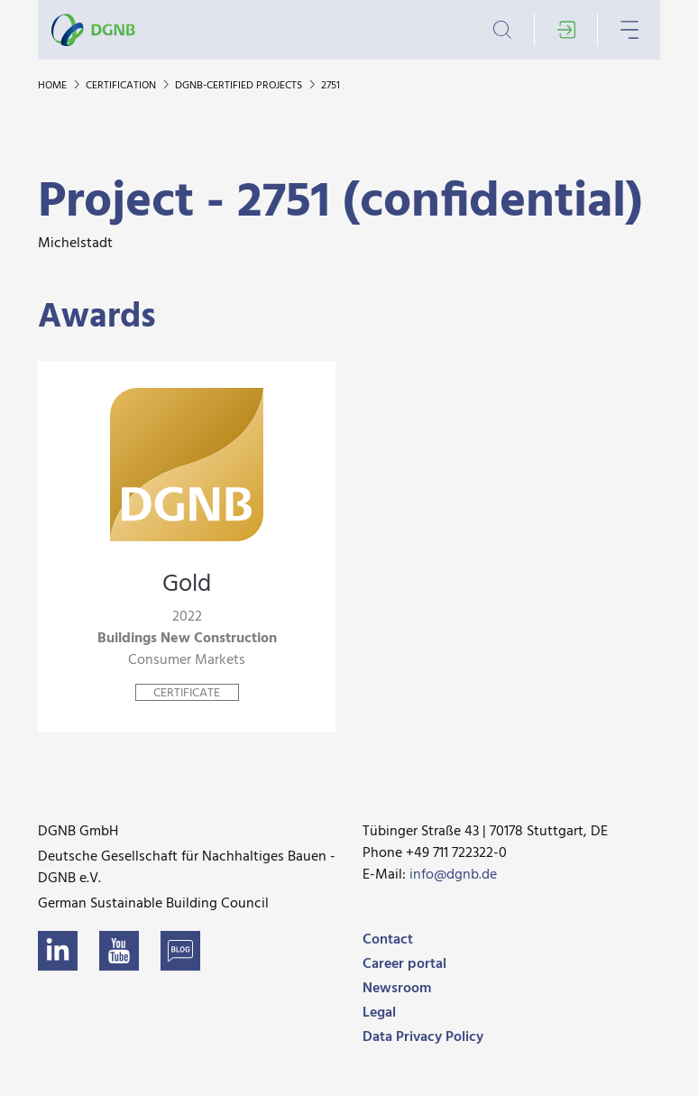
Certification (122, 86)
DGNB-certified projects (240, 86)
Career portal (404, 964)
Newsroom (397, 988)
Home (53, 86)
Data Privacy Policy (423, 1037)
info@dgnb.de (453, 875)
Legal (379, 1013)
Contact (388, 940)
